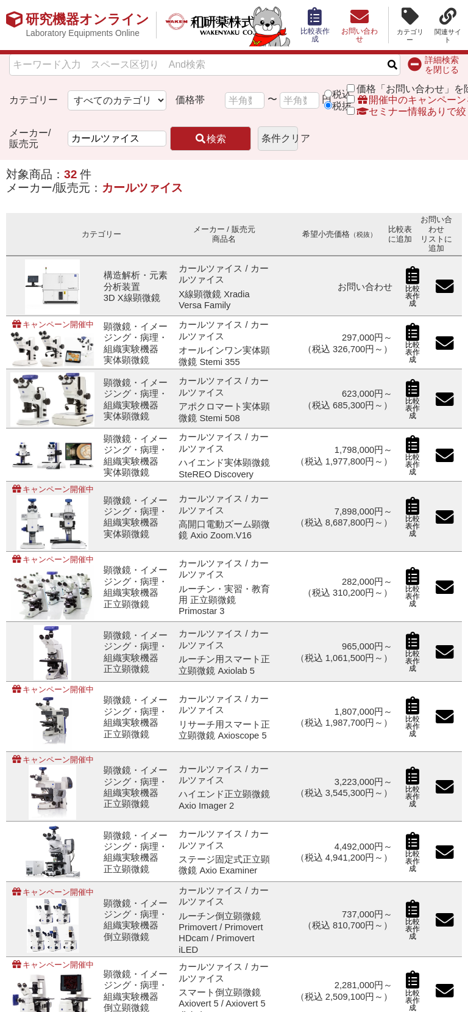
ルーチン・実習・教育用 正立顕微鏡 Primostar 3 (224, 600)
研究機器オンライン (87, 25)
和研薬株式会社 (222, 25)
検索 (210, 139)
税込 (342, 94)
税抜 (342, 106)
